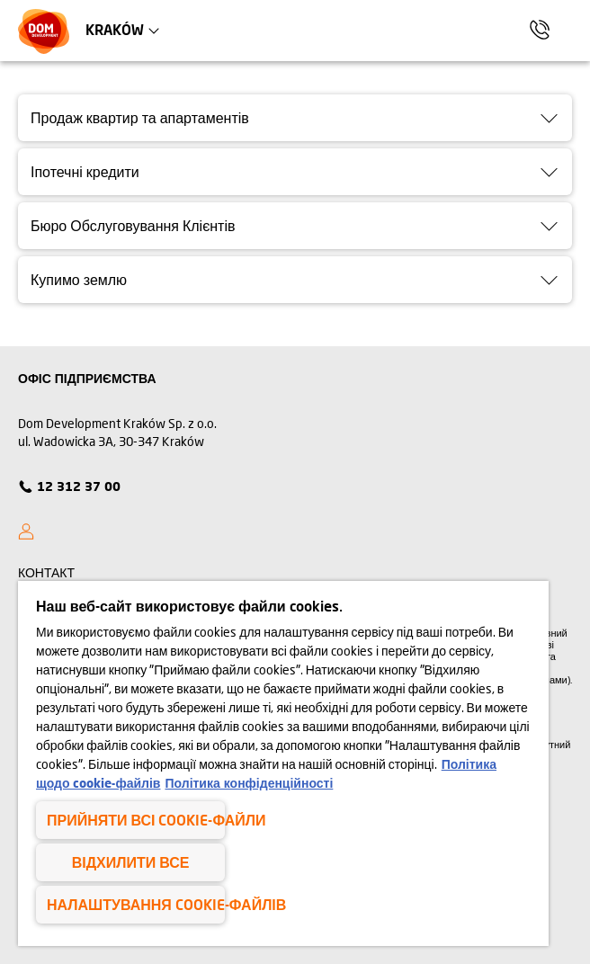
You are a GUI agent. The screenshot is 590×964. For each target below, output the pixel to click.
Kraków (114, 29)
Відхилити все (131, 861)
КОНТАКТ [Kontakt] (46, 572)
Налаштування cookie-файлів (136, 904)
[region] (283, 763)
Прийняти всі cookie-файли (136, 819)
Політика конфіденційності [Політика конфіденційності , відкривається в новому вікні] (249, 782)
